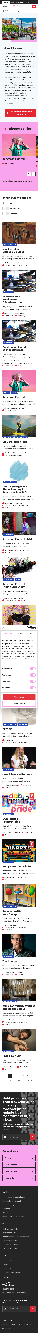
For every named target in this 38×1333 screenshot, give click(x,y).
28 (28, 1080)
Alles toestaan (19, 697)
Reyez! (17, 1321)
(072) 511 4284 (8, 1289)
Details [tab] (19, 633)
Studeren (28, 2)
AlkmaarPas (15, 208)
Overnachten (11, 1164)
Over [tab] (31, 633)
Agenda (9, 1158)
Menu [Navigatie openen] (5, 6)
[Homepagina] (3, 11)
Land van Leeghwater (10, 1205)
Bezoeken (6, 2)
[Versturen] (32, 1137)
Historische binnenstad (11, 1201)
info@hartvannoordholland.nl (14, 1293)
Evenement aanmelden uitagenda (21, 113)
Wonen (13, 2)
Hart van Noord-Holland (11, 1229)
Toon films (14, 213)
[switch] (5, 208)
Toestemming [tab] (7, 633)
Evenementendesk (9, 1233)
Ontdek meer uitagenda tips (18, 181)
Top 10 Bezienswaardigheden (13, 1197)
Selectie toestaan (19, 703)
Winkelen (6, 1209)
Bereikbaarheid (12, 1171)
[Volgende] (34, 174)
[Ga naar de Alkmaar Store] (34, 6)
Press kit (5, 1264)
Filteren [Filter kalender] (8, 203)
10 (19, 1080)
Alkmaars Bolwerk (9, 1240)
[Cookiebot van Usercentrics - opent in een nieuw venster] (27, 627)
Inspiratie (9, 1178)
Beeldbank (6, 1268)
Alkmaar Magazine (9, 1248)
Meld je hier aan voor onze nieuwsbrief (20, 67)
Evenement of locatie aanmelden (15, 1237)
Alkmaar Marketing (10, 1244)
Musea (5, 1212)
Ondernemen (20, 2)
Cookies (4, 1324)
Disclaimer (27, 1324)
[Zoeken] (30, 6)
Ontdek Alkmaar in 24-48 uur (14, 1216)
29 (32, 1080)
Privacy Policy (16, 1324)
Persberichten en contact (12, 1261)
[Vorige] (29, 174)
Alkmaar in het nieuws (11, 1272)
